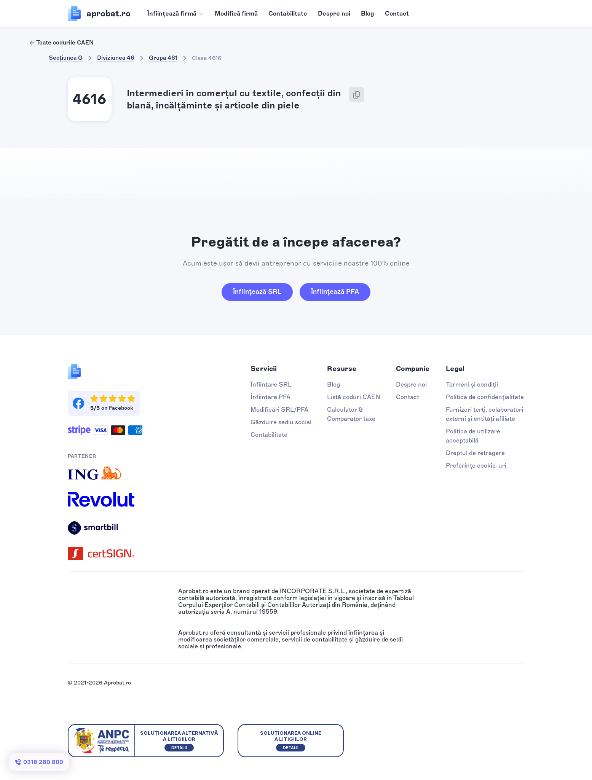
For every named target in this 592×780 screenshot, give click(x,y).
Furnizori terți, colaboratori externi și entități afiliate (484, 414)
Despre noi (334, 13)
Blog (367, 13)
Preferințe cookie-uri (476, 465)
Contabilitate (287, 13)
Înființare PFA (270, 397)
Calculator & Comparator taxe (351, 414)
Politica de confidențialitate (485, 397)
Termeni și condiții (472, 384)
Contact (397, 13)
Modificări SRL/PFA (279, 409)
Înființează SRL (257, 291)
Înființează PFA (335, 291)
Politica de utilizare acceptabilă (473, 436)
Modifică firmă (236, 13)
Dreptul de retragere (475, 453)
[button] (175, 13)
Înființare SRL (271, 384)
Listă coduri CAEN (353, 397)
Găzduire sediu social (281, 422)
